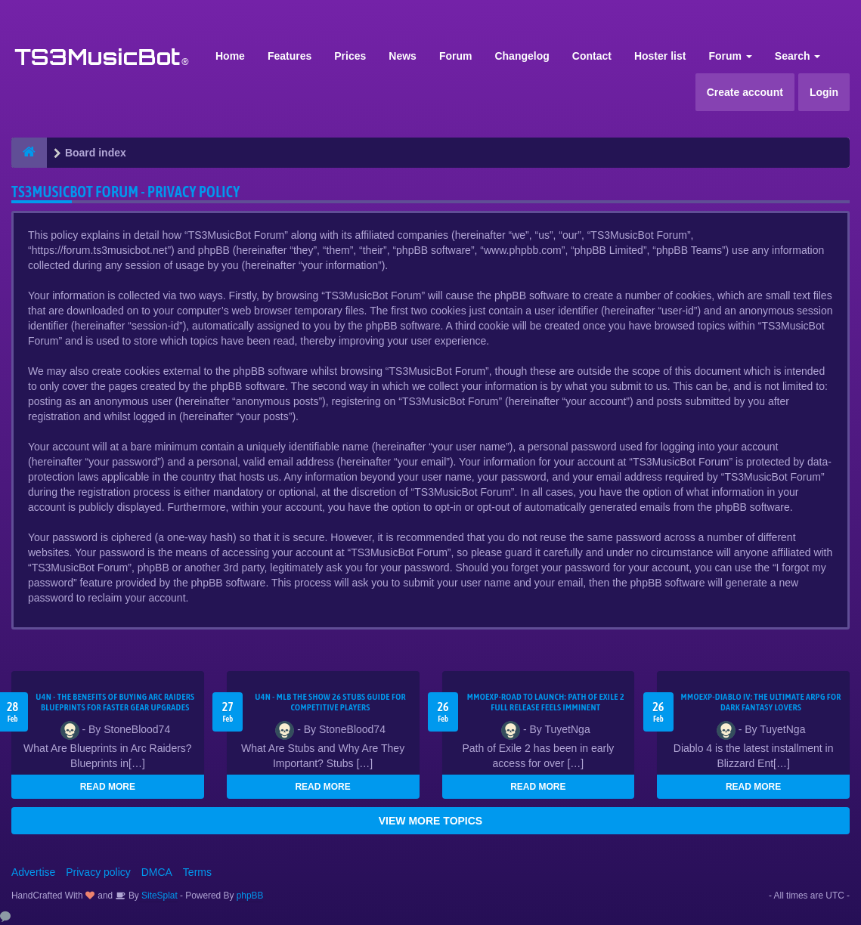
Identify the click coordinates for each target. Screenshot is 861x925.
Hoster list (660, 56)
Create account (745, 92)
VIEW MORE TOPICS (430, 821)
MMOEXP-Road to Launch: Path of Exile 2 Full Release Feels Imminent (545, 702)
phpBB (250, 895)
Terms (197, 872)
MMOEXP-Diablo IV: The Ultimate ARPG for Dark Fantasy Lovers (761, 702)
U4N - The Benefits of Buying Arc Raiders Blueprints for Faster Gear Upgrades (115, 702)
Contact (592, 56)
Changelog (521, 56)
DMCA (156, 872)
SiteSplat (158, 895)
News (403, 56)
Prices (350, 56)
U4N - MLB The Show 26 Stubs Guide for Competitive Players (330, 702)
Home (230, 56)
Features (289, 56)
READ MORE (107, 786)
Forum (455, 56)
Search (798, 56)
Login (824, 92)
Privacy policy (98, 872)
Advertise (33, 872)
